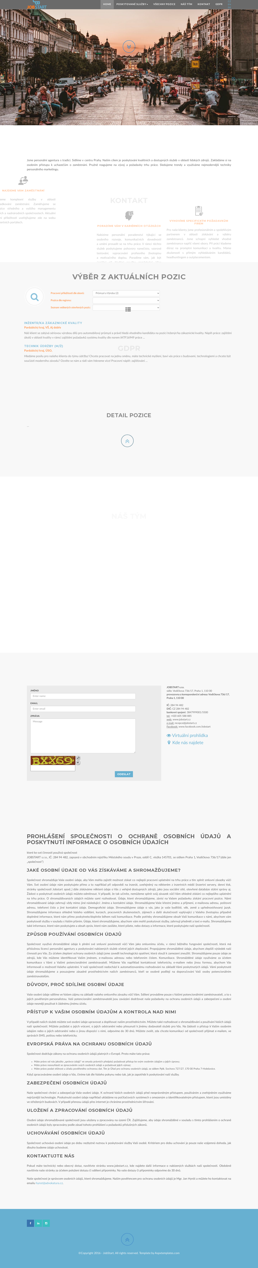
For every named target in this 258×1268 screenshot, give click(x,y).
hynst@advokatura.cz (49, 1183)
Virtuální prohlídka (187, 735)
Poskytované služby (132, 4)
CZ (229, 1)
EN (229, 4)
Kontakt (204, 4)
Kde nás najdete (185, 743)
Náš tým (186, 4)
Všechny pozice (164, 4)
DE (229, 7)
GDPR (219, 4)
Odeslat (124, 774)
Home (107, 4)
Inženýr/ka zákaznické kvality (53, 298)
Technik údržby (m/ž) (43, 321)
